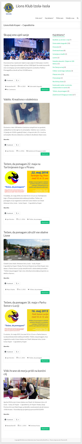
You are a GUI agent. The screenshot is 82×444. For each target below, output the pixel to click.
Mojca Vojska (11, 289)
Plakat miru (57, 74)
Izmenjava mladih (59, 54)
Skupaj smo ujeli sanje (16, 34)
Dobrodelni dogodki (35, 86)
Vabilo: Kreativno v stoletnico (21, 99)
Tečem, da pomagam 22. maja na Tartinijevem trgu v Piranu (22, 165)
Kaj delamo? (49, 18)
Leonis (55, 58)
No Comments (11, 89)
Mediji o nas (70, 18)
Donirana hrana (35, 425)
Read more (45, 89)
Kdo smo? (38, 18)
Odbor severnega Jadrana (62, 71)
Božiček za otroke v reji (61, 40)
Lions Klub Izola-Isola (33, 6)
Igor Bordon (10, 151)
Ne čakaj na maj (58, 67)
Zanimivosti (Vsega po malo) (37, 151)
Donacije (56, 47)
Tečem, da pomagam (35, 219)
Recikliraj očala (58, 81)
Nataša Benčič (11, 86)
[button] (9, 9)
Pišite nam (59, 18)
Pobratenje (56, 78)
